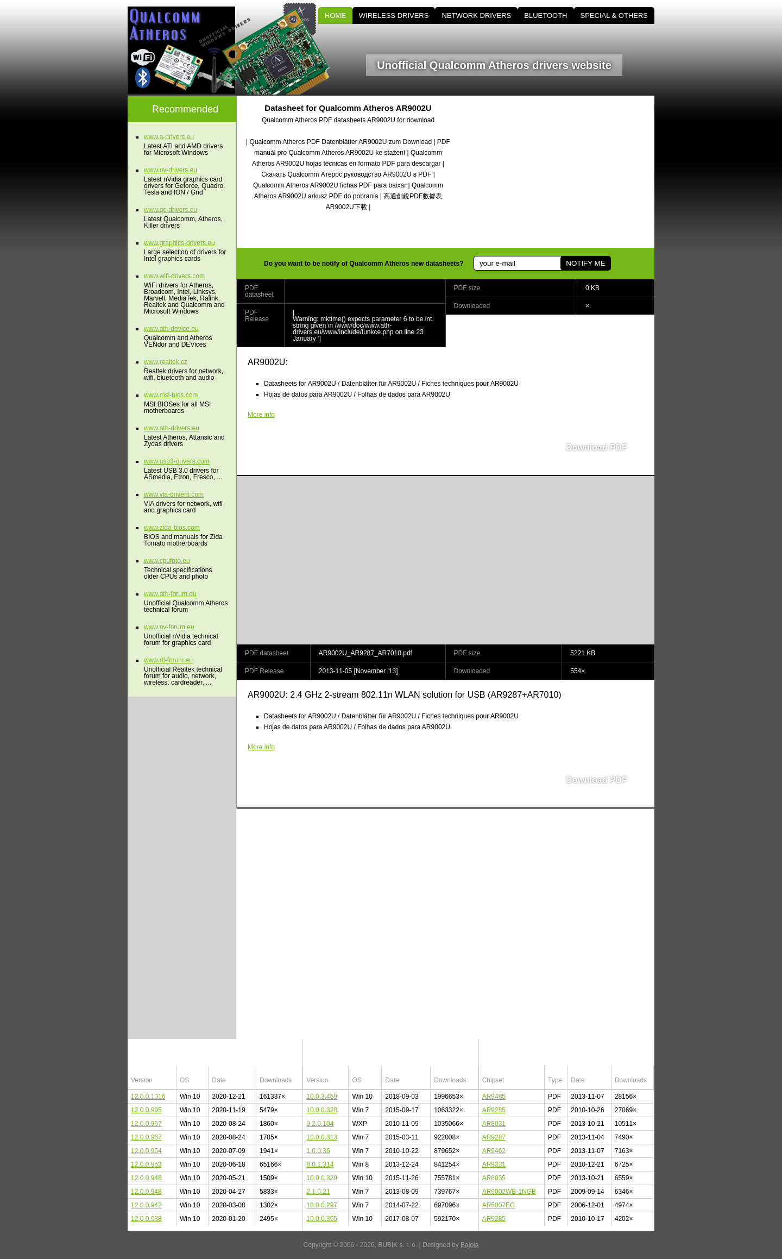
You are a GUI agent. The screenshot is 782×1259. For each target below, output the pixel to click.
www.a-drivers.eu (169, 137)
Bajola (469, 1245)
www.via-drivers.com (174, 494)
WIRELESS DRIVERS (394, 15)
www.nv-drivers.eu (170, 170)
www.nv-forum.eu (169, 627)
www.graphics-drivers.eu (179, 243)
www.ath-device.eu (171, 328)
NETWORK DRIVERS (476, 15)
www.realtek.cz (165, 362)
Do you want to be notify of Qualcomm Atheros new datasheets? (364, 263)
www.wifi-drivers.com (174, 276)
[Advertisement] (562, 172)
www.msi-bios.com (171, 395)
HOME (335, 15)
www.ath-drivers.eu (171, 428)
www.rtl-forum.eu (168, 660)
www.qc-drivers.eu (170, 209)
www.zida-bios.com (172, 527)
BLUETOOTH (545, 15)
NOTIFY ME (585, 263)
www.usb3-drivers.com (177, 461)
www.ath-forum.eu (170, 594)
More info (261, 414)
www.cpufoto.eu (167, 561)
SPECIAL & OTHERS (614, 15)
